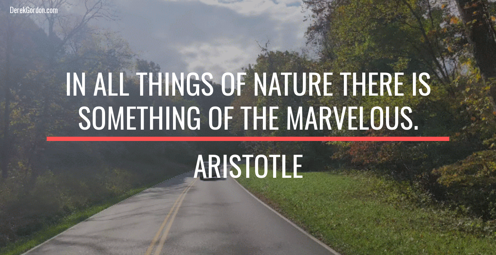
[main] (248, 127)
